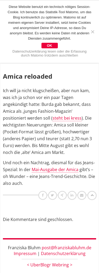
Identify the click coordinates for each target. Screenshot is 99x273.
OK (49, 46)
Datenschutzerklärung (63, 253)
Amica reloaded (27, 76)
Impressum (25, 253)
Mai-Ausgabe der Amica (55, 169)
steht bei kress (67, 118)
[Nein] (92, 31)
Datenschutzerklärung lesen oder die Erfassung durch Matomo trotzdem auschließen (49, 53)
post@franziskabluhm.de (66, 248)
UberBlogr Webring (49, 265)
